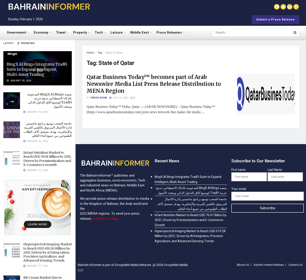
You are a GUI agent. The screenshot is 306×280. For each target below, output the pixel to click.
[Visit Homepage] (49, 6)
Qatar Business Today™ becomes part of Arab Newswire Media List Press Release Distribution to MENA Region (154, 84)
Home (90, 53)
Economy (41, 32)
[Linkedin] (289, 7)
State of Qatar (114, 53)
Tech (99, 32)
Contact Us (295, 265)
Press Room (98, 98)
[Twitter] (283, 7)
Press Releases (169, 32)
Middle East (139, 32)
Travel (61, 32)
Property (80, 32)
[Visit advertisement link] (37, 207)
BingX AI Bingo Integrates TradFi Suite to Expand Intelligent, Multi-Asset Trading (37, 69)
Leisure (116, 32)
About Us (243, 265)
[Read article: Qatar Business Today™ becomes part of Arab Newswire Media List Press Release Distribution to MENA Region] (266, 94)
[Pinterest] (296, 7)
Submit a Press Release (275, 19)
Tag (100, 53)
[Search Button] (295, 32)
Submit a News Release (269, 265)
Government (16, 32)
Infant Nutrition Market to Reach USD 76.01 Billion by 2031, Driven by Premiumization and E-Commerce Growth (47, 159)
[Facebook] (277, 7)
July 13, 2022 (118, 98)
